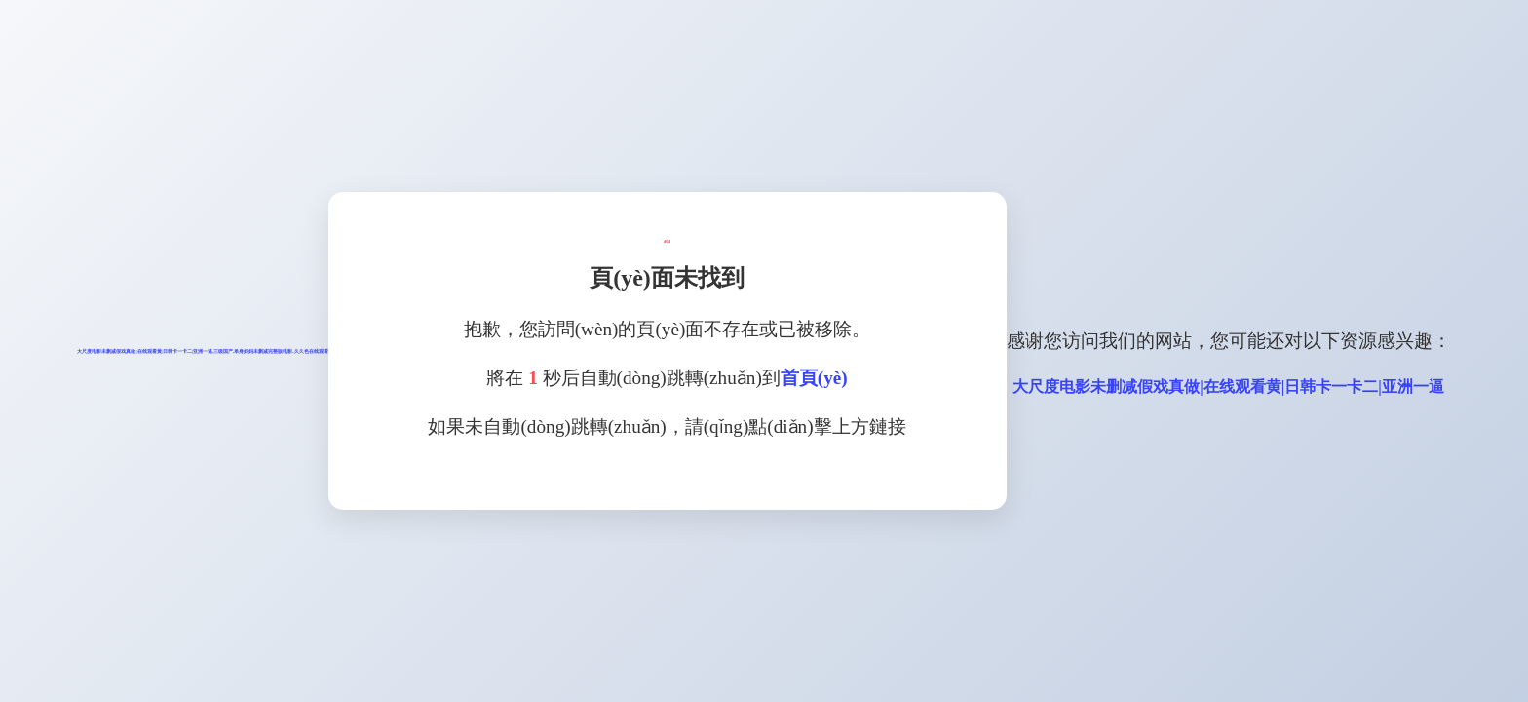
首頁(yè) (814, 378)
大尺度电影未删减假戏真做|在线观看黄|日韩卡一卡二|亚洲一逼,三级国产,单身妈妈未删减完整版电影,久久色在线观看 (202, 351)
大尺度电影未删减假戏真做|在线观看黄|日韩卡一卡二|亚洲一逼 (1228, 386)
